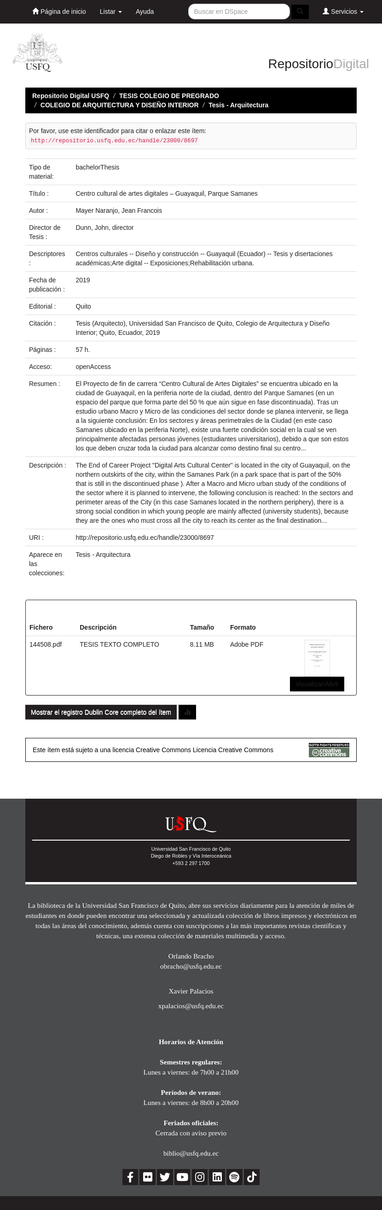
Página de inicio (59, 11)
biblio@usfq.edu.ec (191, 1153)
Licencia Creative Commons (233, 750)
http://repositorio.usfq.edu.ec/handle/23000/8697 (144, 537)
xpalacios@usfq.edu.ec (191, 1006)
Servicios (343, 11)
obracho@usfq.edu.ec (191, 966)
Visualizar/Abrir (317, 684)
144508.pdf (45, 644)
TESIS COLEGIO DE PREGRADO (169, 95)
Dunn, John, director (104, 227)
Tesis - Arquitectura (238, 105)
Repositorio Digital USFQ (70, 95)
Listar (111, 11)
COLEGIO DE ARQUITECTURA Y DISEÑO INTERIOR (120, 105)
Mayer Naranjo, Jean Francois (118, 210)
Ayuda (145, 11)
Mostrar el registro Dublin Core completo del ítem (101, 712)
